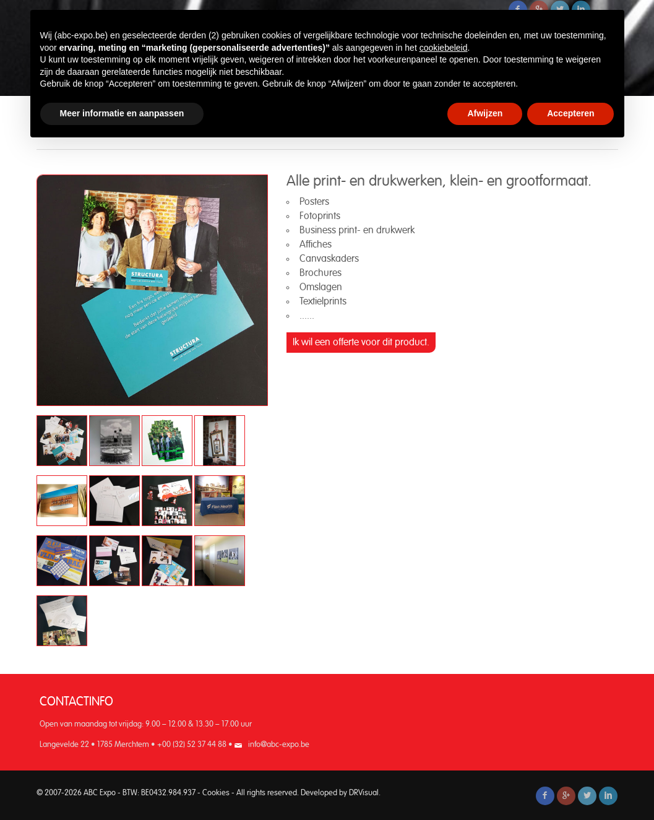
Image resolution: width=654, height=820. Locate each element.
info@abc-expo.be (278, 745)
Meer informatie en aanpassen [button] (122, 113)
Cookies (216, 793)
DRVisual (364, 793)
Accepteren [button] (570, 113)
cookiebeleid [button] (444, 48)
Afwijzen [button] (484, 113)
